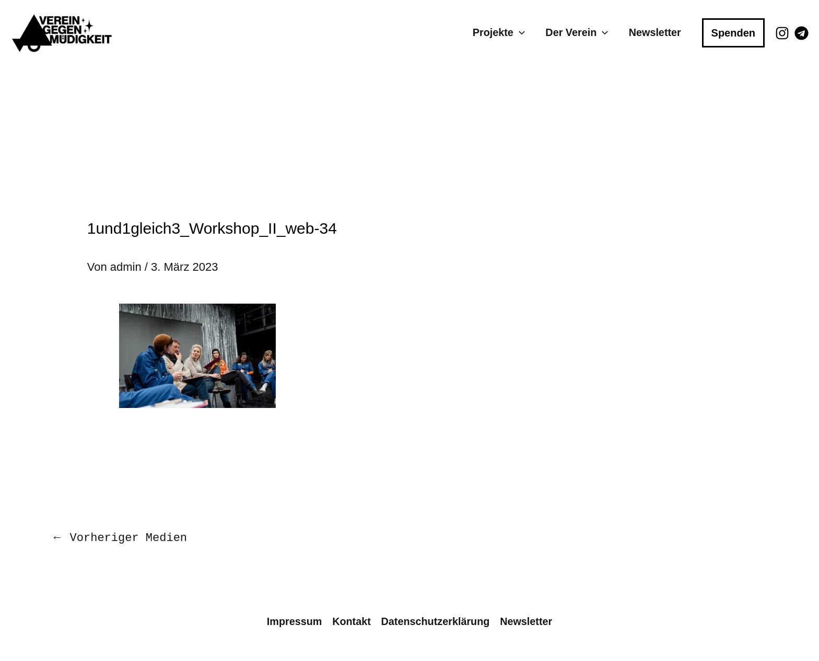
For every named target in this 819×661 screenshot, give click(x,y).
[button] (733, 32)
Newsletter (655, 32)
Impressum (294, 621)
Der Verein (576, 32)
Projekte (499, 32)
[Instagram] (782, 33)
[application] (519, 32)
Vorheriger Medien (119, 538)
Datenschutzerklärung (435, 621)
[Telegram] (801, 33)
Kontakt (351, 621)
